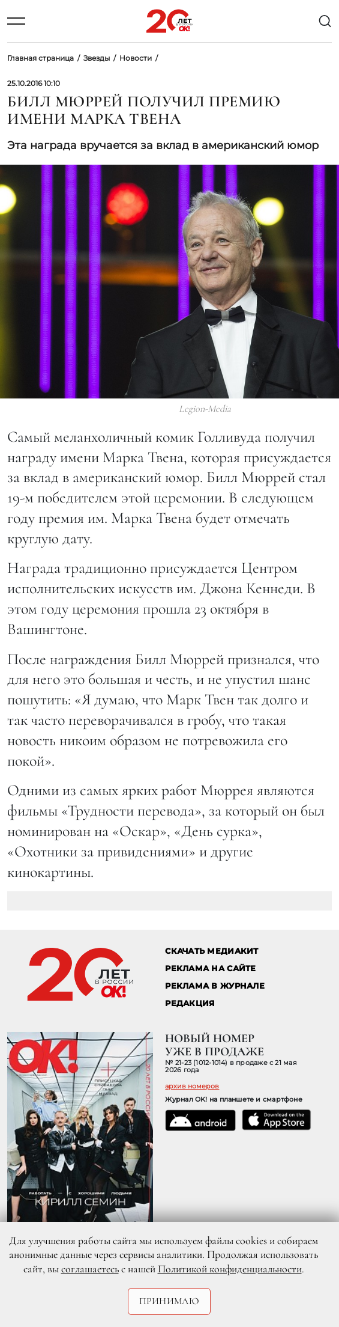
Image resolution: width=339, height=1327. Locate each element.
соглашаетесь (90, 1268)
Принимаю (169, 1301)
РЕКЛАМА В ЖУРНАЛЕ (214, 985)
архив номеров (192, 1086)
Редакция (190, 1003)
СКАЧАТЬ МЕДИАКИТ (211, 951)
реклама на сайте (210, 968)
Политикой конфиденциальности (230, 1268)
